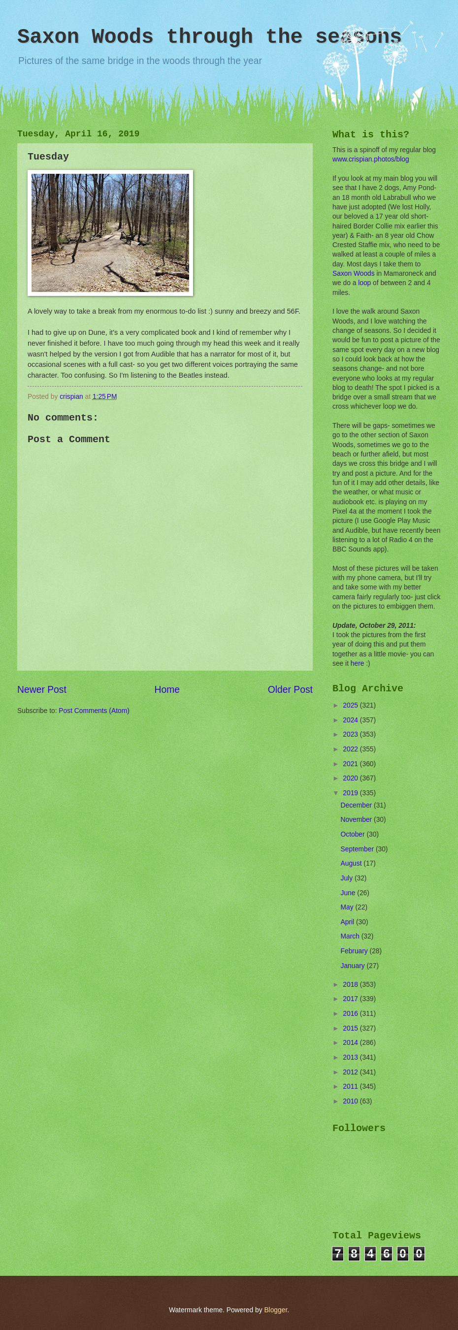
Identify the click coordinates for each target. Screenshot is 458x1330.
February (355, 951)
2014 (351, 1042)
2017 (351, 999)
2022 (351, 749)
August (352, 863)
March (351, 936)
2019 (351, 793)
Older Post (290, 689)
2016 (351, 1013)
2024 (351, 720)
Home (167, 689)
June (349, 893)
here (357, 663)
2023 (351, 734)
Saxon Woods (353, 273)
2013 (351, 1057)
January (354, 966)
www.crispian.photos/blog (370, 159)
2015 (351, 1028)
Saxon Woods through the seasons (209, 37)
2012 (351, 1072)
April (348, 922)
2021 (351, 764)
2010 (351, 1101)
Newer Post (41, 689)
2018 (351, 984)
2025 (351, 705)
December (357, 805)
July (348, 878)
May (348, 907)
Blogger (275, 1310)
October (354, 834)
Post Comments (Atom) (94, 710)
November (357, 819)
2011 (351, 1086)
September (358, 849)
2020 (351, 778)
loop (364, 283)
